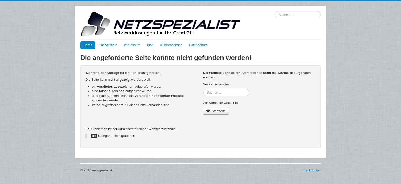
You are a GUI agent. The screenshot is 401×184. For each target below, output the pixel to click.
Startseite (216, 111)
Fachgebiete (108, 45)
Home (87, 45)
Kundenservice (171, 45)
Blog (150, 45)
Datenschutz (198, 45)
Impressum (132, 45)
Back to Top (312, 170)
